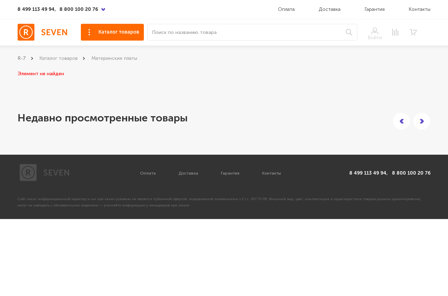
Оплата (286, 9)
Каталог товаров (118, 32)
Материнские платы (114, 58)
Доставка (330, 9)
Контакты (419, 9)
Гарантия (375, 9)
